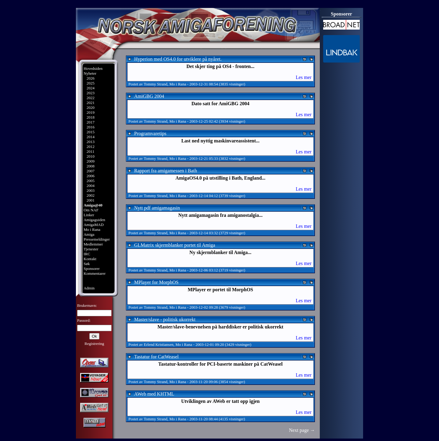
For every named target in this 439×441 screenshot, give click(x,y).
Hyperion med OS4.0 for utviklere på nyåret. (178, 59)
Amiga (89, 234)
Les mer (304, 77)
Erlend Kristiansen (158, 344)
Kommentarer (94, 273)
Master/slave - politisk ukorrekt (164, 319)
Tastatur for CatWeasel (156, 356)
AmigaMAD (94, 224)
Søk (87, 263)
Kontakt (90, 258)
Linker (89, 215)
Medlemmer (93, 244)
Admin (89, 288)
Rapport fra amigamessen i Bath (165, 170)
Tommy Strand (155, 84)
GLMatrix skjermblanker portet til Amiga (174, 245)
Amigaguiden (94, 219)
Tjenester (91, 249)
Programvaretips (150, 133)
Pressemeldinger (97, 239)
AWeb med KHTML (154, 393)
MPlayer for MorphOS (156, 282)
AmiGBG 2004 (149, 96)
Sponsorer (92, 268)
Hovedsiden (93, 68)
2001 (91, 200)
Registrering (94, 343)
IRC (87, 254)
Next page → (302, 430)
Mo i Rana (92, 229)
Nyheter (90, 73)
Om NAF (91, 210)
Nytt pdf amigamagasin (157, 207)
